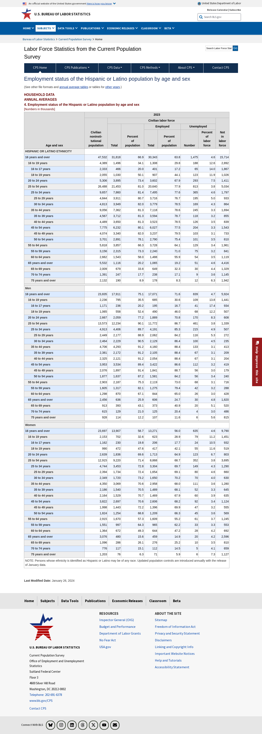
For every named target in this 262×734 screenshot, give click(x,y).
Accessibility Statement (172, 667)
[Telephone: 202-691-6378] (61, 694)
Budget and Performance (117, 626)
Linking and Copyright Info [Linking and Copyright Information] (174, 647)
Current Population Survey (75, 39)
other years (112, 87)
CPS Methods (149, 68)
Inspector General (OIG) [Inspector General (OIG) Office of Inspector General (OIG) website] (116, 620)
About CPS (185, 68)
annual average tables (73, 87)
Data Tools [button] (66, 28)
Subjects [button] (44, 28)
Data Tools (69, 601)
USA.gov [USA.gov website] (105, 647)
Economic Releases (127, 601)
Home (29, 601)
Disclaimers (163, 640)
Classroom (157, 601)
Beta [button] (168, 28)
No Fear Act (107, 640)
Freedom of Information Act (175, 626)
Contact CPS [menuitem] (220, 68)
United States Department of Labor (219, 3)
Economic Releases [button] (121, 28)
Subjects (47, 601)
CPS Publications (76, 68)
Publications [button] (91, 28)
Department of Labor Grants (120, 633)
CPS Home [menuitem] (40, 68)
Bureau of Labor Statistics (39, 39)
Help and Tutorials (168, 660)
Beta (177, 601)
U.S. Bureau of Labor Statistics (62, 14)
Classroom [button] (149, 28)
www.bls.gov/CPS (41, 701)
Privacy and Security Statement (177, 633)
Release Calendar (217, 9)
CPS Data (113, 68)
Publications (95, 601)
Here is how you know (99, 3)
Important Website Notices (175, 653)
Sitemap (161, 620)
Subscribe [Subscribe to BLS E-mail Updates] (235, 9)
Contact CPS (37, 708)
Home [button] (27, 28)
